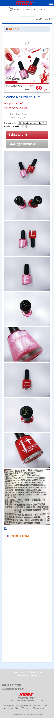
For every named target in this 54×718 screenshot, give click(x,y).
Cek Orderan (40, 9)
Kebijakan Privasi (11, 684)
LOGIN (39, 18)
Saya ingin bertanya (22, 144)
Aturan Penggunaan (13, 688)
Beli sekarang (18, 135)
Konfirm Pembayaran (23, 9)
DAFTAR (49, 18)
